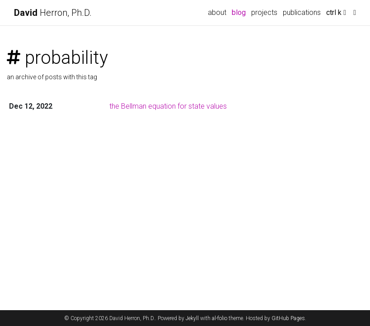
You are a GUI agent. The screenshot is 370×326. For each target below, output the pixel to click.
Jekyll (192, 318)
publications (302, 12)
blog (239, 12)
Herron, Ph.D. (53, 12)
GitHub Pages (288, 318)
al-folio (219, 318)
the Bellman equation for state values (168, 106)
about (217, 12)
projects (264, 12)
